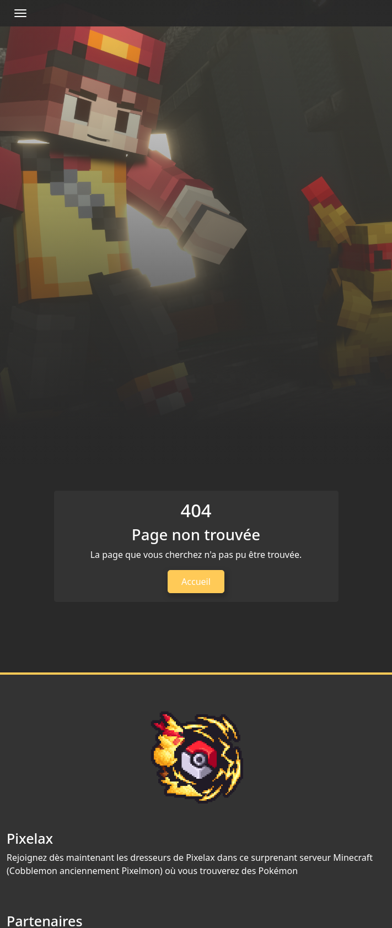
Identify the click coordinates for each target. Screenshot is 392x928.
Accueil (196, 582)
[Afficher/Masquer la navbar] (20, 13)
